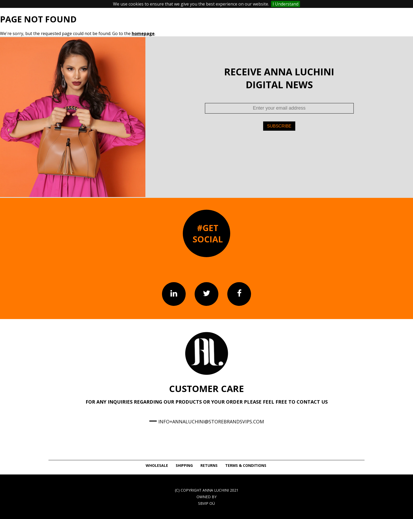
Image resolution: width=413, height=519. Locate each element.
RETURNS (209, 465)
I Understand (285, 4)
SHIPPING (184, 465)
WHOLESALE (157, 465)
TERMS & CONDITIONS (245, 465)
